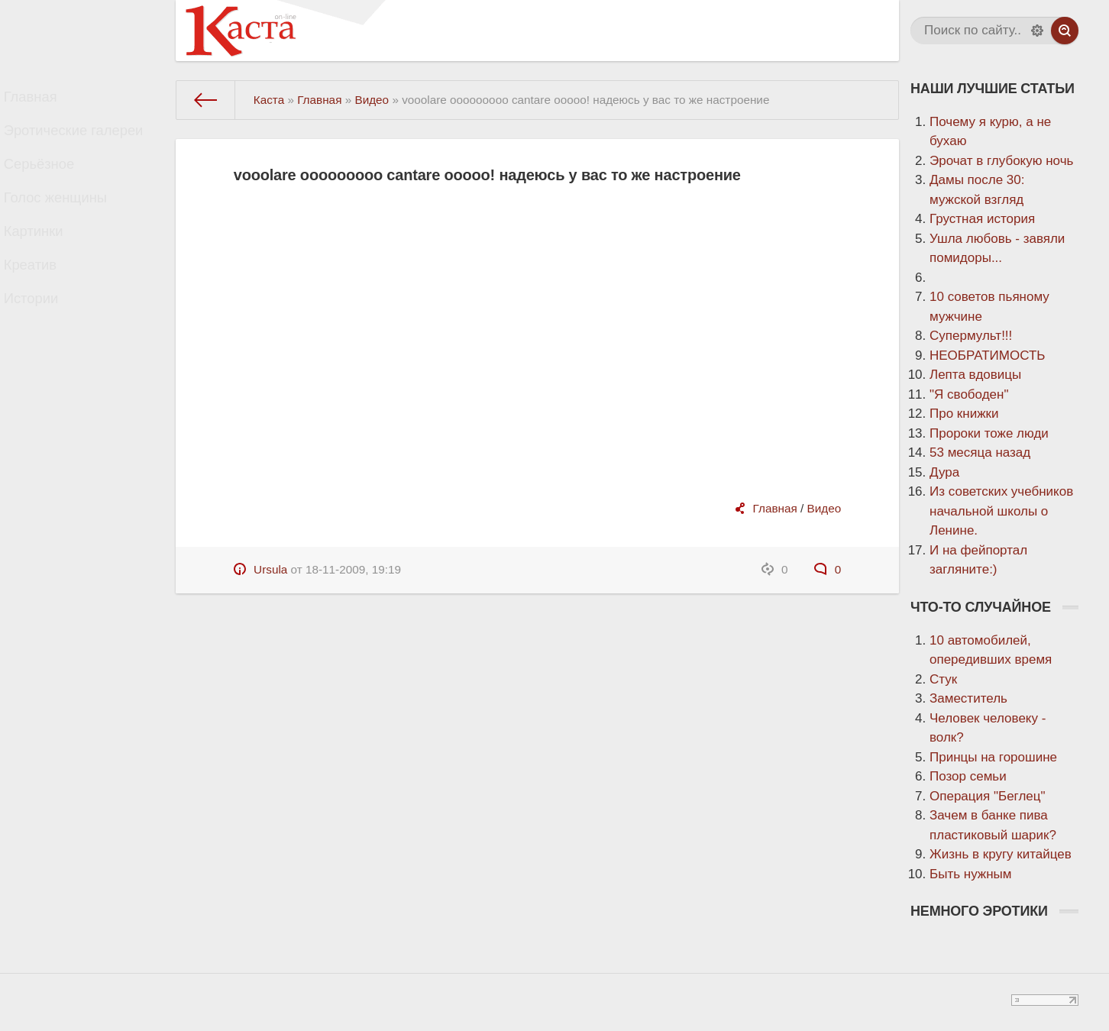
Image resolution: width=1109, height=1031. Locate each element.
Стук (943, 679)
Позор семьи (968, 776)
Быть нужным (971, 874)
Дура (944, 472)
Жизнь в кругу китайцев (1001, 854)
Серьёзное (52, 181)
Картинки (46, 262)
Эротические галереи (83, 141)
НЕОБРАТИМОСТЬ (987, 355)
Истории (44, 343)
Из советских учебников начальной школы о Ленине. (1001, 511)
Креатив (43, 303)
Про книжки (964, 413)
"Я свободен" (969, 394)
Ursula (270, 569)
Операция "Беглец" (988, 796)
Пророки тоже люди (989, 433)
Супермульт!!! (971, 335)
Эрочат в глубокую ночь (1001, 161)
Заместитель (968, 698)
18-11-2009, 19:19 (353, 569)
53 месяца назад (980, 452)
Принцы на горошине (993, 757)
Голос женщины (67, 222)
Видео (824, 508)
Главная (44, 100)
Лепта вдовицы (975, 374)
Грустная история (982, 219)
